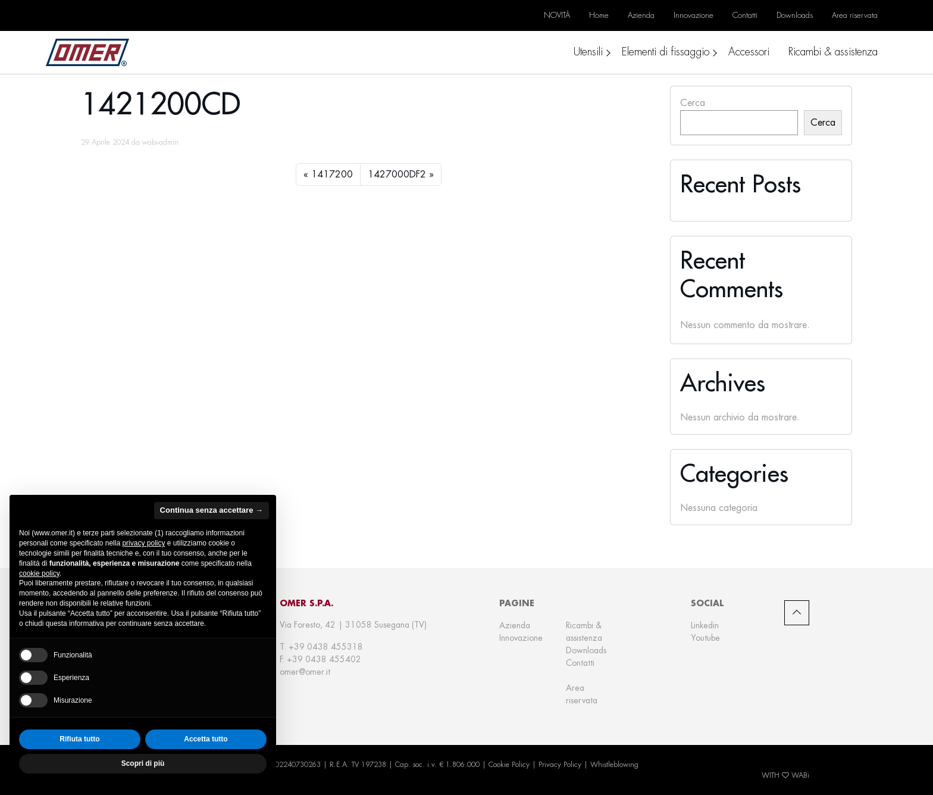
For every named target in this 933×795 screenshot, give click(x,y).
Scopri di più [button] (143, 763)
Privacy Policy (559, 764)
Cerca (692, 102)
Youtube (705, 637)
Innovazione (521, 637)
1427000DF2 (397, 174)
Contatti (580, 662)
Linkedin (705, 625)
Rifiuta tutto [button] (79, 739)
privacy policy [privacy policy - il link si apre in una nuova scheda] (143, 543)
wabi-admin (160, 142)
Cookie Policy (509, 764)
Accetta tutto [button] (205, 739)
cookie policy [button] (39, 573)
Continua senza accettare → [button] (211, 510)
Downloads (586, 650)
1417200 (332, 174)
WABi (800, 775)
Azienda (514, 625)
